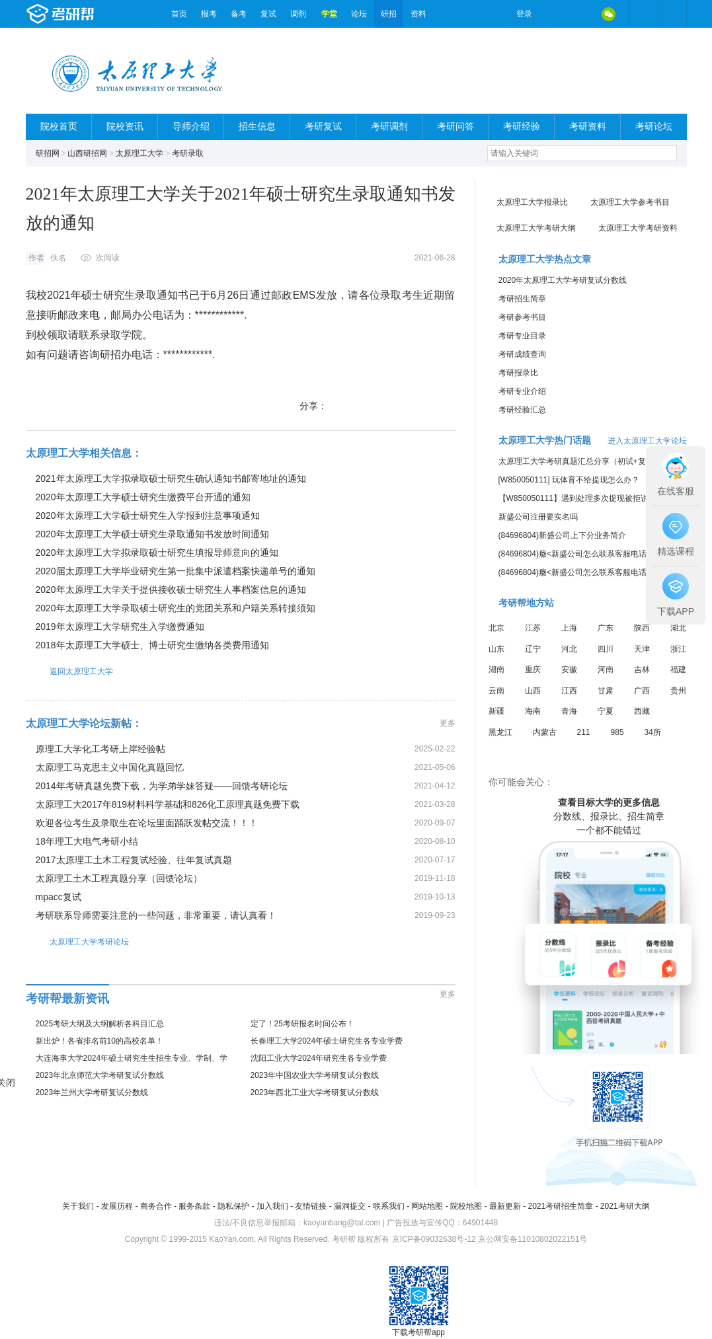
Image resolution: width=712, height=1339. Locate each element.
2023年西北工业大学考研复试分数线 (315, 1092)
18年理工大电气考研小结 (87, 841)
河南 (605, 669)
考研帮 (95, 14)
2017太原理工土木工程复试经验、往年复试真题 (134, 860)
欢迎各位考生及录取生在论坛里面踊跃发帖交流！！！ (147, 823)
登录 (524, 14)
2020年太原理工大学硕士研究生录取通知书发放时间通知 (152, 534)
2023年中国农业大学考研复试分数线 (315, 1075)
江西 (569, 690)
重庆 (533, 669)
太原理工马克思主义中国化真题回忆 (110, 767)
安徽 (569, 669)
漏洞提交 (350, 1206)
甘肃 (605, 690)
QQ (581, 14)
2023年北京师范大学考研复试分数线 (100, 1075)
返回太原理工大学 (69, 671)
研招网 (47, 153)
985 (617, 732)
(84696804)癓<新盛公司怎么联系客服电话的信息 (584, 553)
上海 (569, 627)
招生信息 (257, 127)
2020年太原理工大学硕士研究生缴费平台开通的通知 (143, 497)
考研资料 (587, 127)
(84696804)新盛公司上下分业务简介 (562, 535)
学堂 (329, 14)
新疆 (496, 711)
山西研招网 (87, 153)
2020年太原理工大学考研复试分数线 (562, 280)
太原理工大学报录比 (532, 202)
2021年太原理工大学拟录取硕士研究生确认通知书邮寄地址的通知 (171, 478)
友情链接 (311, 1206)
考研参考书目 (522, 317)
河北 (569, 649)
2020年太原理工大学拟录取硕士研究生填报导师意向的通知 (157, 552)
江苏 (533, 627)
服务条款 (194, 1206)
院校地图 (466, 1206)
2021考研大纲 (625, 1206)
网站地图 (427, 1206)
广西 (642, 690)
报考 (209, 14)
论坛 (359, 14)
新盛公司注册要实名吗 (538, 516)
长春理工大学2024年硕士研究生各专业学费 (327, 1041)
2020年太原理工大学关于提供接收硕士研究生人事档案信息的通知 (171, 589)
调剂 (298, 14)
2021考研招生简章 (560, 1206)
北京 (496, 627)
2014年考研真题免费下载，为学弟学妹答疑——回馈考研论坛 (162, 786)
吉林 (642, 669)
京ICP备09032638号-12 (434, 1239)
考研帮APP (672, 14)
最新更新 (505, 1206)
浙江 (678, 649)
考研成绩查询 (522, 354)
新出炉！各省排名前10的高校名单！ (99, 1041)
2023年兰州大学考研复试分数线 (92, 1092)
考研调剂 (389, 127)
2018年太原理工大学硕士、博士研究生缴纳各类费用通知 (152, 645)
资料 (418, 14)
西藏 (642, 711)
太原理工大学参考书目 (630, 202)
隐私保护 (233, 1206)
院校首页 (58, 127)
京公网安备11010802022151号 (532, 1239)
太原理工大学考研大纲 (536, 228)
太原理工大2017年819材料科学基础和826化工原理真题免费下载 (168, 804)
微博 (553, 14)
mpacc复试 (58, 897)
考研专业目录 (522, 335)
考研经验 (521, 127)
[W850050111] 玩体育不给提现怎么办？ (568, 479)
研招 (389, 14)
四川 (605, 649)
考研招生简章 (522, 298)
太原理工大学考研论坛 (77, 941)
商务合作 (156, 1206)
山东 (496, 649)
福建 (678, 669)
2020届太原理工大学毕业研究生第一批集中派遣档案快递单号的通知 (175, 571)
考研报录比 (518, 372)
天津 (642, 649)
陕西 (642, 627)
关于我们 (78, 1206)
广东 (605, 627)
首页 (179, 14)
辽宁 (533, 649)
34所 (653, 732)
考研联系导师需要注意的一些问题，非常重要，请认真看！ (156, 915)
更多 (447, 723)
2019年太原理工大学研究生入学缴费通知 (120, 626)
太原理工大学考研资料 (638, 228)
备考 (239, 14)
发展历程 (117, 1206)
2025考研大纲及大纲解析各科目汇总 (100, 1023)
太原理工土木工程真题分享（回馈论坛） (119, 878)
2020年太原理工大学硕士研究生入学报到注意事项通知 (148, 515)
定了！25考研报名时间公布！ (302, 1023)
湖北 (678, 627)
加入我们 (272, 1206)
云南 (496, 690)
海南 (533, 711)
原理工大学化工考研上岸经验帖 (100, 749)
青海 (569, 711)
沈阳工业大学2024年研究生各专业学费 (319, 1058)
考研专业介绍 (522, 391)
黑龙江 (500, 732)
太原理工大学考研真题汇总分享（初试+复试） (580, 461)
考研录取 (188, 153)
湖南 (496, 669)
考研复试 (323, 127)
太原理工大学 (139, 153)
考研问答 (455, 127)
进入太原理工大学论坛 (647, 440)
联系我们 (389, 1206)
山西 (533, 690)
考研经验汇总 (522, 409)
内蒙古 (545, 732)
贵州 (678, 690)
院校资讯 (124, 127)
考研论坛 (653, 127)
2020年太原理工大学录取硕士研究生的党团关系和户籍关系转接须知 (175, 608)
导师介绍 (191, 127)
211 (583, 732)
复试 (268, 14)
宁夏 (605, 711)
